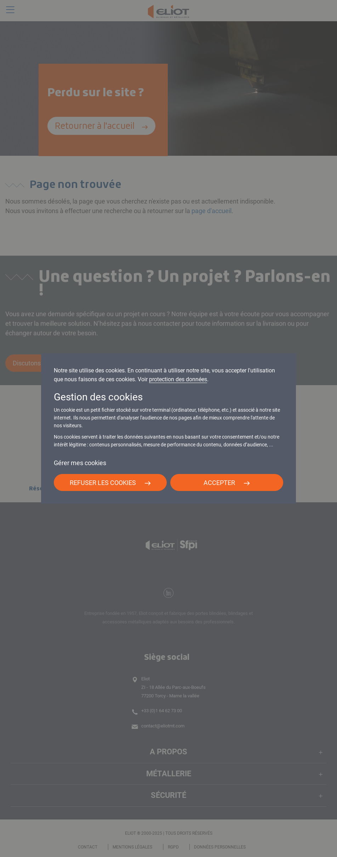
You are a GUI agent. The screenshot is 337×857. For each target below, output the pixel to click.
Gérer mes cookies (80, 463)
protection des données (178, 379)
